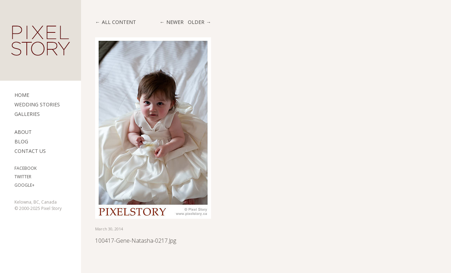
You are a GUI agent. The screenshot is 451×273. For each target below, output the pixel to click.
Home (21, 95)
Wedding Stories (37, 104)
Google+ (24, 185)
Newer (175, 22)
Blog (21, 141)
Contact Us (30, 151)
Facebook (25, 168)
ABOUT (23, 132)
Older (196, 22)
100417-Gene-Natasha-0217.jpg (135, 240)
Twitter (22, 177)
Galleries (27, 114)
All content (119, 22)
